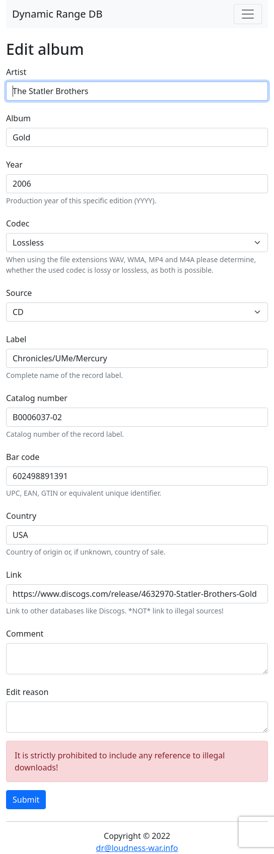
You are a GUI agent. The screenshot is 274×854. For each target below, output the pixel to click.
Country (21, 515)
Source (19, 292)
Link (14, 574)
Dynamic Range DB (57, 14)
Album (18, 118)
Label (16, 339)
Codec (17, 223)
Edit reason (27, 691)
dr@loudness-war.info (137, 847)
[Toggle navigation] (248, 14)
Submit (26, 799)
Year (14, 164)
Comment (24, 633)
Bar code (22, 456)
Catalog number (36, 398)
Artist (16, 71)
